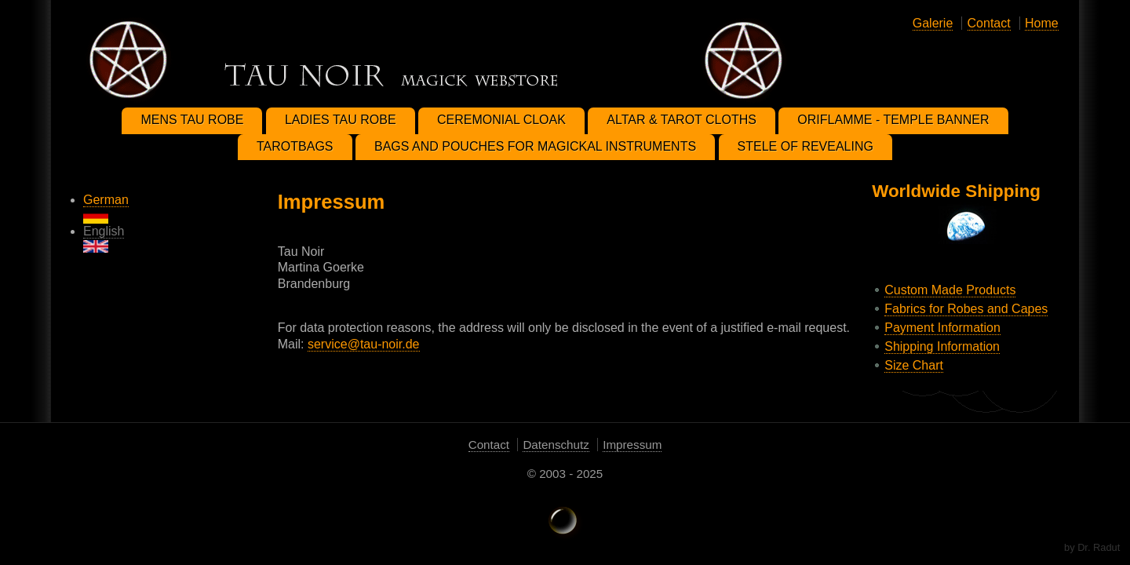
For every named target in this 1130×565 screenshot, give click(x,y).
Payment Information (942, 327)
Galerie (933, 23)
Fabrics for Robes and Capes (966, 308)
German (106, 208)
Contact (989, 23)
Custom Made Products (949, 290)
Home (1042, 23)
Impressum (632, 444)
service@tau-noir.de (364, 344)
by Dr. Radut (1092, 547)
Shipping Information (942, 346)
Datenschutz (556, 444)
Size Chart (913, 365)
